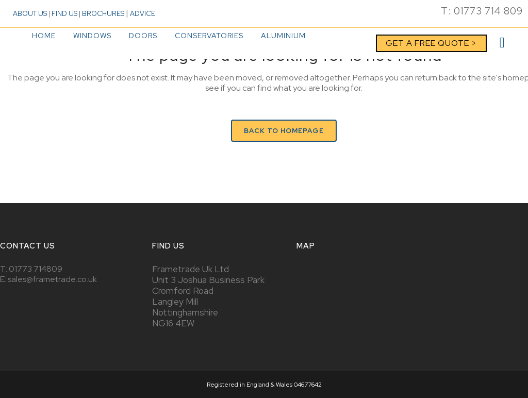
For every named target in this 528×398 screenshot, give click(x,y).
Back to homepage (284, 130)
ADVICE (142, 13)
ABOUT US (30, 13)
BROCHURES (103, 13)
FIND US (64, 13)
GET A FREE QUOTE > (431, 43)
